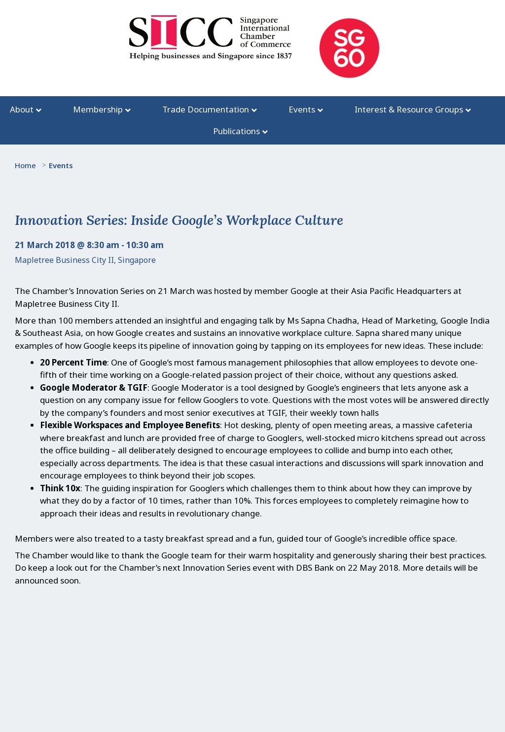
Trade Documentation (205, 109)
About (22, 109)
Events (302, 109)
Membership (98, 109)
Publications (236, 131)
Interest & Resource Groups (409, 109)
